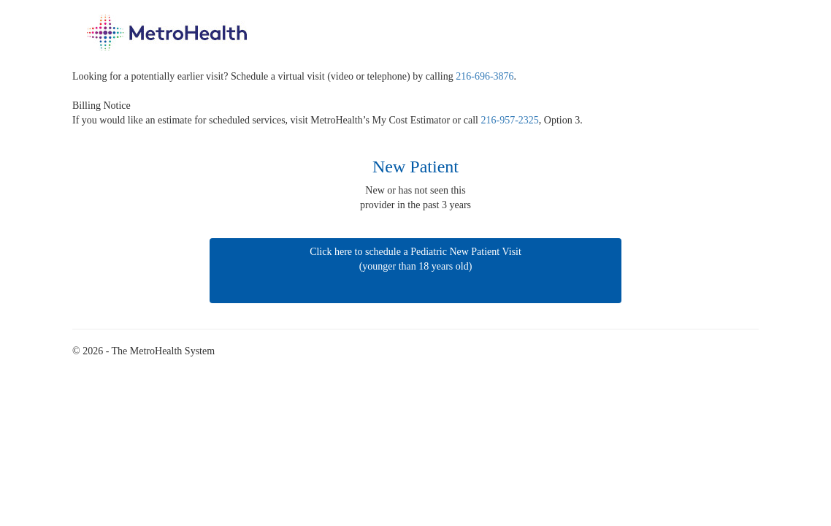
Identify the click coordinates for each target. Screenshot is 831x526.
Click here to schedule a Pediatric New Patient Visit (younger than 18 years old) (415, 274)
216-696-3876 (484, 76)
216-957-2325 (510, 120)
